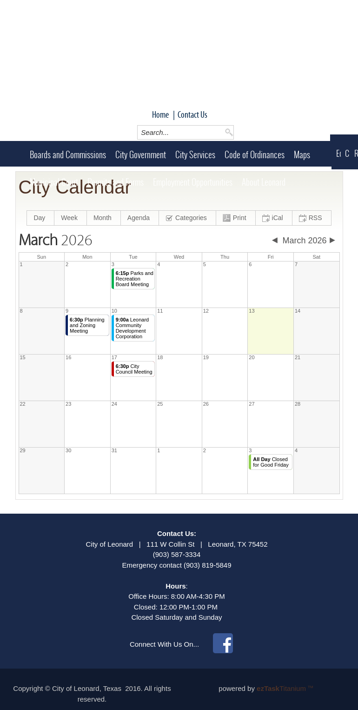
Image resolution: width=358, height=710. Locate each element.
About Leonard (263, 181)
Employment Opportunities (192, 181)
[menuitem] (40, 218)
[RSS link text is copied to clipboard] (311, 218)
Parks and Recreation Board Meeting (134, 278)
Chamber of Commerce (347, 153)
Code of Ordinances (255, 154)
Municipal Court (54, 181)
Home (160, 114)
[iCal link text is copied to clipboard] (274, 218)
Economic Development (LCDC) (338, 153)
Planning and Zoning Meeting (87, 325)
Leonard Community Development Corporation (132, 328)
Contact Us (192, 114)
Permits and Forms (115, 181)
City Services (195, 154)
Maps (302, 154)
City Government (140, 154)
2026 (56, 240)
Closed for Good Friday (270, 462)
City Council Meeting (134, 369)
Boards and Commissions (68, 154)
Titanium (282, 688)
